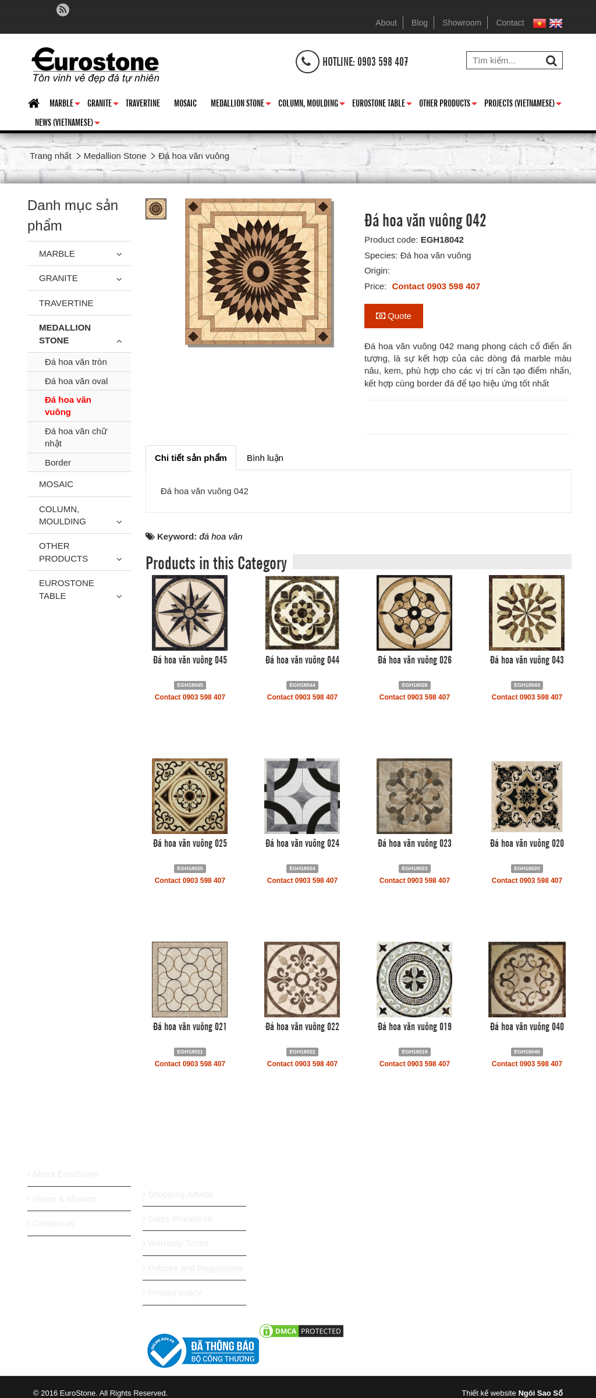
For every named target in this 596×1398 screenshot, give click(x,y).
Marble (64, 104)
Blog (419, 22)
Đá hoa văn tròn (76, 362)
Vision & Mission (62, 1199)
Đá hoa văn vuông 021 (190, 1025)
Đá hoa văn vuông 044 (302, 659)
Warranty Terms (176, 1243)
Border (58, 462)
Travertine (143, 102)
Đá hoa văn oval (76, 381)
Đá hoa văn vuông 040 (527, 1025)
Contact (510, 22)
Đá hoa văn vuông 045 (190, 659)
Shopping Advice (178, 1194)
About (386, 22)
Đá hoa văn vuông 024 (302, 842)
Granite (103, 104)
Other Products (448, 104)
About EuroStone (63, 1174)
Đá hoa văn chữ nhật (76, 437)
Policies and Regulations (193, 1268)
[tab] (191, 457)
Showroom (461, 22)
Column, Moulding (311, 104)
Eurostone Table (382, 104)
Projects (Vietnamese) (523, 104)
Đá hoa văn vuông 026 (415, 659)
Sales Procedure (177, 1218)
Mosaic (185, 102)
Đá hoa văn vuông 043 (527, 659)
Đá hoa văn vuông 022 (302, 1025)
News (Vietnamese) (67, 124)
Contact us (50, 1223)
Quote (393, 316)
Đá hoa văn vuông (68, 406)
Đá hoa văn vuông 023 (415, 842)
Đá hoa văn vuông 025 (190, 842)
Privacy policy (172, 1292)
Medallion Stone (241, 104)
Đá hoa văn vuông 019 (415, 1025)
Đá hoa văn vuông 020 (527, 842)
